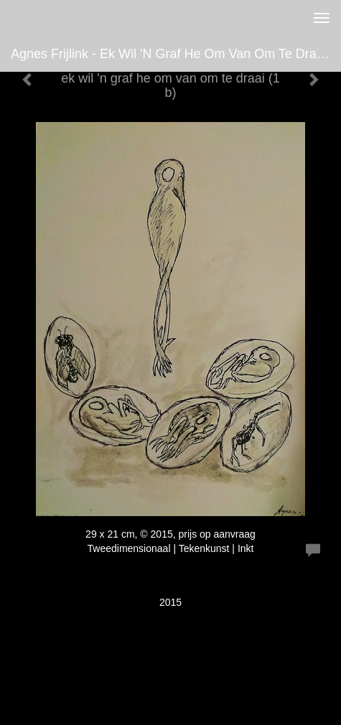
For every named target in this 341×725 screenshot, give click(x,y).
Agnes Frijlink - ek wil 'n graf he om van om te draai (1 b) (176, 54)
